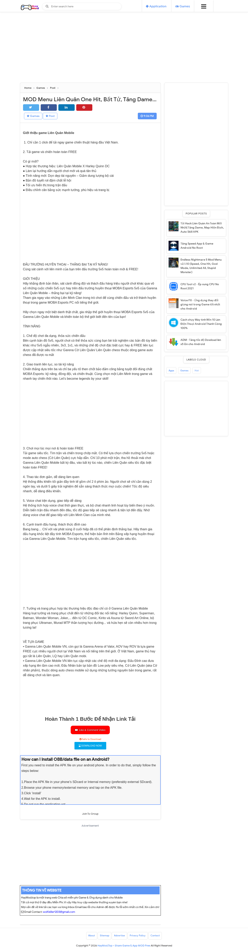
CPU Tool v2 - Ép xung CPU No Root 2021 (199, 286)
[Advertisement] (124, 55)
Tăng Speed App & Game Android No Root (196, 245)
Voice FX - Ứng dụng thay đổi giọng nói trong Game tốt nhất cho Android (200, 304)
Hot (197, 370)
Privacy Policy (138, 935)
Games (33, 116)
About (91, 935)
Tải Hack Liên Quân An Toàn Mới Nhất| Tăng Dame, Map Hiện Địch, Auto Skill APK (202, 227)
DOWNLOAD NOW (90, 746)
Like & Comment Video (90, 730)
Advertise (119, 935)
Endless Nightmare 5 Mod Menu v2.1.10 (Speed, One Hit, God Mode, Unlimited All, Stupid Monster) (201, 266)
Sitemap (104, 935)
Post (51, 116)
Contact (155, 935)
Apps (171, 370)
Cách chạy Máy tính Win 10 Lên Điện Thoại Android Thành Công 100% (201, 324)
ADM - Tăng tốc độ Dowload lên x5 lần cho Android (200, 342)
